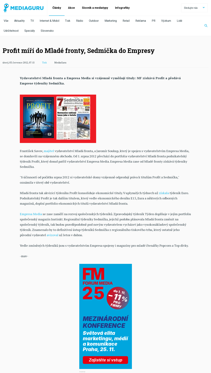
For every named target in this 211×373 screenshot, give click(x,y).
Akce (71, 7)
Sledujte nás (194, 7)
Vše (6, 20)
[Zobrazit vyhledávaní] (203, 26)
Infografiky (122, 7)
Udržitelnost (11, 30)
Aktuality (19, 20)
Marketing (111, 20)
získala (164, 193)
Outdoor (94, 20)
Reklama (140, 20)
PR (153, 20)
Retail (126, 20)
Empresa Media (31, 214)
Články (56, 7)
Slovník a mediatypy (95, 7)
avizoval (52, 235)
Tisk (67, 20)
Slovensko (47, 30)
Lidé (179, 20)
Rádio (79, 20)
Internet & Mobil (49, 20)
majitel (49, 151)
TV (32, 20)
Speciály (29, 30)
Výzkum (166, 20)
